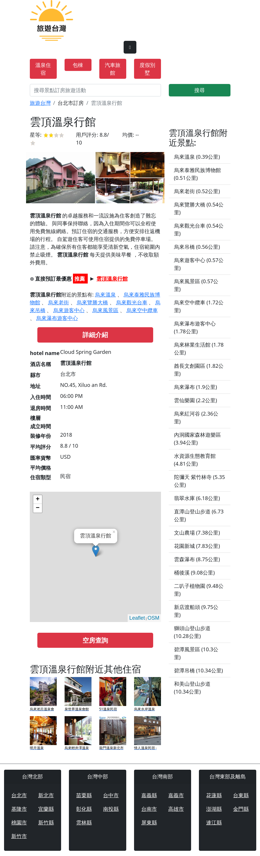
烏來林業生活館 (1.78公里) (199, 348)
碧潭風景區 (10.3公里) (196, 653)
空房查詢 (95, 640)
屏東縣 (149, 822)
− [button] (37, 508)
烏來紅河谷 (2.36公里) (196, 417)
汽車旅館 (112, 68)
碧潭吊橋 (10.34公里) (198, 670)
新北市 (46, 795)
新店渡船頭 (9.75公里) (196, 610)
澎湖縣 (214, 808)
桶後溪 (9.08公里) (194, 572)
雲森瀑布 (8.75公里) (197, 559)
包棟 (78, 64)
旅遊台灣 (40, 102)
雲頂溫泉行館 (112, 278)
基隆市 (19, 808)
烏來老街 (58, 302)
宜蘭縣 (46, 808)
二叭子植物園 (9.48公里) (199, 589)
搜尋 (199, 90)
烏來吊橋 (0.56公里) (197, 246)
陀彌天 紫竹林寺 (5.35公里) (199, 480)
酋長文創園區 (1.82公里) (199, 369)
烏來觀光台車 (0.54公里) (199, 229)
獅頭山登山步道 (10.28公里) (192, 632)
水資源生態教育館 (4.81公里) (195, 459)
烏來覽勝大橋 (92, 302)
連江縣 (214, 822)
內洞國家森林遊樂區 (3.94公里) (197, 438)
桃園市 (19, 822)
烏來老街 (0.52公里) (197, 191)
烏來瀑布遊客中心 (57, 317)
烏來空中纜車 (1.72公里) (199, 306)
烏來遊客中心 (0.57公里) (199, 264)
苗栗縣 (84, 795)
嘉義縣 (149, 795)
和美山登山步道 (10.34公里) (192, 687)
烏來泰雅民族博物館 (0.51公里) (197, 174)
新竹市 (19, 836)
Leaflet (137, 618)
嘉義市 (176, 795)
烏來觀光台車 (131, 302)
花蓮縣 (214, 795)
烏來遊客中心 (69, 310)
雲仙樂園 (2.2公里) (195, 400)
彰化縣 (84, 808)
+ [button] (37, 499)
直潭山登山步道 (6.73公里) (199, 515)
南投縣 (111, 808)
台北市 (19, 795)
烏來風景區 (105, 310)
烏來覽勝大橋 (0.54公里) (199, 208)
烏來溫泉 (105, 294)
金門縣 (241, 808)
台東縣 (241, 795)
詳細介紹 (95, 334)
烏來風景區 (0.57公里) (196, 285)
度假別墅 (147, 68)
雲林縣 (84, 822)
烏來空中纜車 (142, 310)
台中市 (111, 795)
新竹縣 (46, 822)
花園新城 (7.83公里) (197, 545)
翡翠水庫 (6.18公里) (197, 498)
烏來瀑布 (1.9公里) (195, 386)
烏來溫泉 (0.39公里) (197, 156)
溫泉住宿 (43, 68)
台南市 (149, 808)
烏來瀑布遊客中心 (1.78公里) (195, 327)
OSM (153, 618)
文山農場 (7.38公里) (197, 532)
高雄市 (176, 808)
